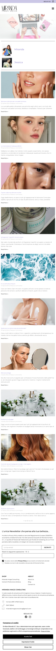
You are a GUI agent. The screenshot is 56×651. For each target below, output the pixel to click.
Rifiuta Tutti (28, 647)
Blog (29, 582)
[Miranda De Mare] (9, 8)
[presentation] (17, 570)
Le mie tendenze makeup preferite (11, 146)
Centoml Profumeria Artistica (11, 582)
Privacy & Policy (46, 631)
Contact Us (31, 584)
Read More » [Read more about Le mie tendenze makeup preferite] (4, 158)
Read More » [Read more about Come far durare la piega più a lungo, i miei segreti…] (4, 474)
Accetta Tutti (28, 636)
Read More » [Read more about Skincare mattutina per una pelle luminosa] (4, 111)
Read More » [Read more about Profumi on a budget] (4, 429)
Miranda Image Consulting (10, 579)
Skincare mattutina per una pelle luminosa (13, 101)
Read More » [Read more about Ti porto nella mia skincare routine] (4, 202)
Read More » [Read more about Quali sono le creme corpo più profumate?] (4, 338)
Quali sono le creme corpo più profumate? (13, 328)
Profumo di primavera (7, 508)
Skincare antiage (6, 373)
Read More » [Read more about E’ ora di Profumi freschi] (4, 294)
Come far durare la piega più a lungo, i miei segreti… (16, 464)
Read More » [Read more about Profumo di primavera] (4, 518)
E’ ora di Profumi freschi (8, 284)
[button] (53, 8)
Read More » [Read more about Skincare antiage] (4, 385)
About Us (31, 579)
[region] (28, 635)
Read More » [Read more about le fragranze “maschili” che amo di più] (4, 249)
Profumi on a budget (7, 419)
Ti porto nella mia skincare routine (11, 192)
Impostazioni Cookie (28, 642)
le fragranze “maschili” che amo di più (12, 237)
